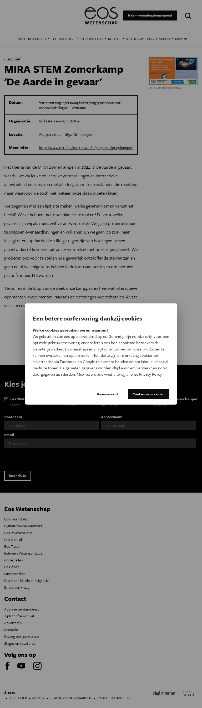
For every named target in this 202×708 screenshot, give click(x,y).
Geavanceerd (107, 394)
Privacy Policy (150, 374)
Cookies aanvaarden (149, 394)
